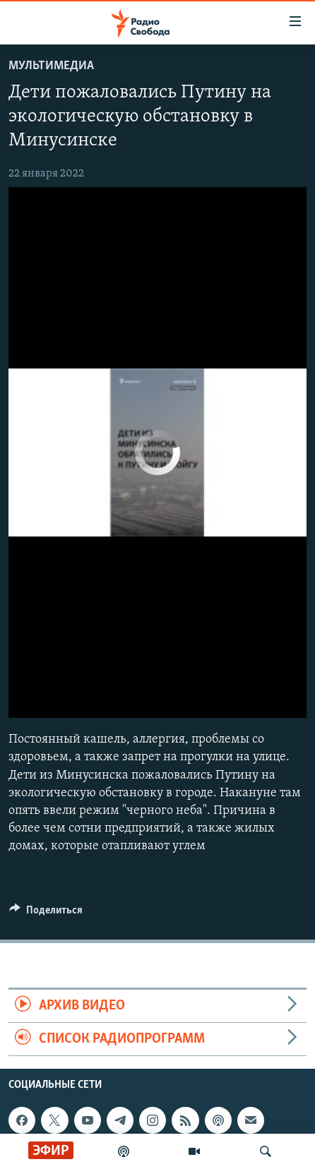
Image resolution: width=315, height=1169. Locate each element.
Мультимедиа (51, 66)
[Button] (46, 913)
